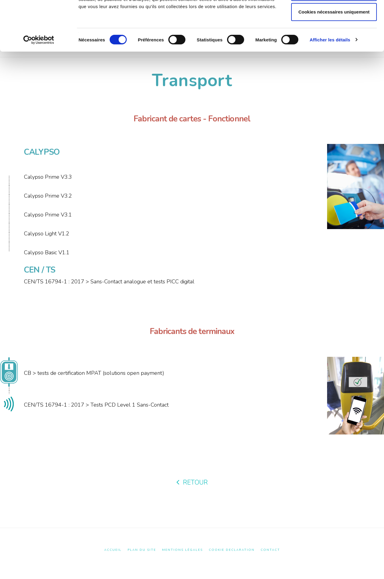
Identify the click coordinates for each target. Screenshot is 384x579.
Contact (270, 550)
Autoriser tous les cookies (334, 16)
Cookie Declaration (232, 550)
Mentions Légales (182, 550)
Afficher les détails (330, 84)
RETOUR (192, 482)
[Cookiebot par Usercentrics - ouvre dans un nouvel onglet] (39, 84)
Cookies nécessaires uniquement (334, 56)
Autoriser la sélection (334, 36)
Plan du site (142, 550)
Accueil (113, 550)
